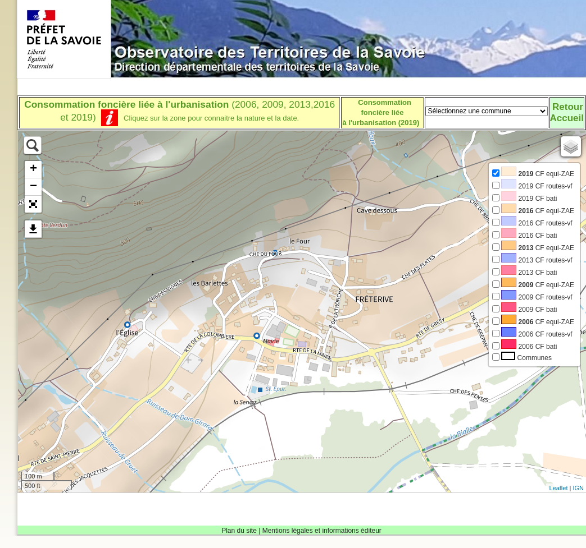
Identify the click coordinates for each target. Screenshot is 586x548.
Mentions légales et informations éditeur (321, 531)
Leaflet (558, 488)
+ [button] (33, 169)
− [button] (33, 186)
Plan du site (239, 531)
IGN (578, 488)
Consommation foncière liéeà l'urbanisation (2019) (381, 112)
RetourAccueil (567, 112)
